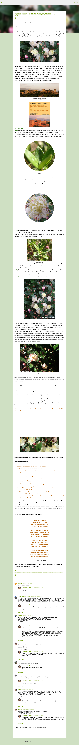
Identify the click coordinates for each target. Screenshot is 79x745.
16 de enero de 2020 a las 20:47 (35, 675)
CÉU (19, 643)
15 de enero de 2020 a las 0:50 (26, 643)
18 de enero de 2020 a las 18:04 (28, 709)
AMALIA (20, 709)
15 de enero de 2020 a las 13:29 (37, 651)
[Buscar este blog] (71, 2)
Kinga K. (20, 661)
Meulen (20, 689)
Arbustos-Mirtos (52, 572)
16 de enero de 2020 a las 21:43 (37, 680)
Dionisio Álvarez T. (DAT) (24, 596)
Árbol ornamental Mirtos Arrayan (22, 572)
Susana (20, 583)
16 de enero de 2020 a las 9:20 (36, 665)
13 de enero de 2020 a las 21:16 (27, 583)
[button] (15, 18)
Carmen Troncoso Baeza (24, 675)
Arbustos (45, 572)
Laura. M (20, 615)
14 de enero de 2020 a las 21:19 (37, 587)
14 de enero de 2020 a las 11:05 (36, 596)
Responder (21, 593)
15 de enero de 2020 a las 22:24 (28, 661)
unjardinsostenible (26, 587)
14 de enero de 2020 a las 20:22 (28, 615)
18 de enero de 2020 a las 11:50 (27, 689)
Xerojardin (60, 572)
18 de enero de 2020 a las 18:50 (37, 715)
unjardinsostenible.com (12, 2)
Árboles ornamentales (37, 572)
